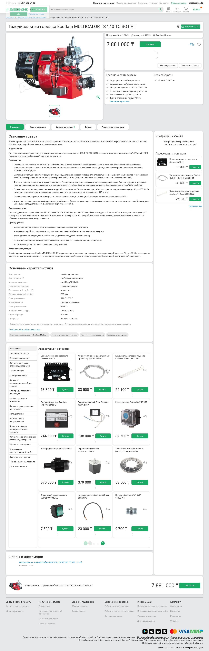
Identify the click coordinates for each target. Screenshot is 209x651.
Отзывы (174, 621)
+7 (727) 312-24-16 (26, 3)
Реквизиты (175, 616)
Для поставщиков (146, 621)
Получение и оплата (147, 3)
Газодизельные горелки (117, 335)
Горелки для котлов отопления (64, 335)
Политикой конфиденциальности (153, 637)
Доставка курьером (48, 619)
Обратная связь (179, 3)
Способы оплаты (47, 623)
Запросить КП (192, 26)
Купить (150, 44)
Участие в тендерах (146, 616)
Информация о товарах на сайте (152, 611)
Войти (197, 9)
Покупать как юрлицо (103, 3)
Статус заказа (78, 611)
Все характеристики (119, 101)
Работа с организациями (116, 606)
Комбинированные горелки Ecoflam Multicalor (29, 335)
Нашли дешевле (167, 65)
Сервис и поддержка (126, 3)
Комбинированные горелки (92, 335)
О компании (176, 606)
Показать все (195, 206)
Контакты (164, 3)
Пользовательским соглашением (187, 637)
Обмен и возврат (80, 606)
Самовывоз (44, 606)
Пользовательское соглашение (152, 606)
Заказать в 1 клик (190, 65)
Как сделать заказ (113, 616)
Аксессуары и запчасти (113, 127)
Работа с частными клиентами (119, 611)
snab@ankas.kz (196, 3)
